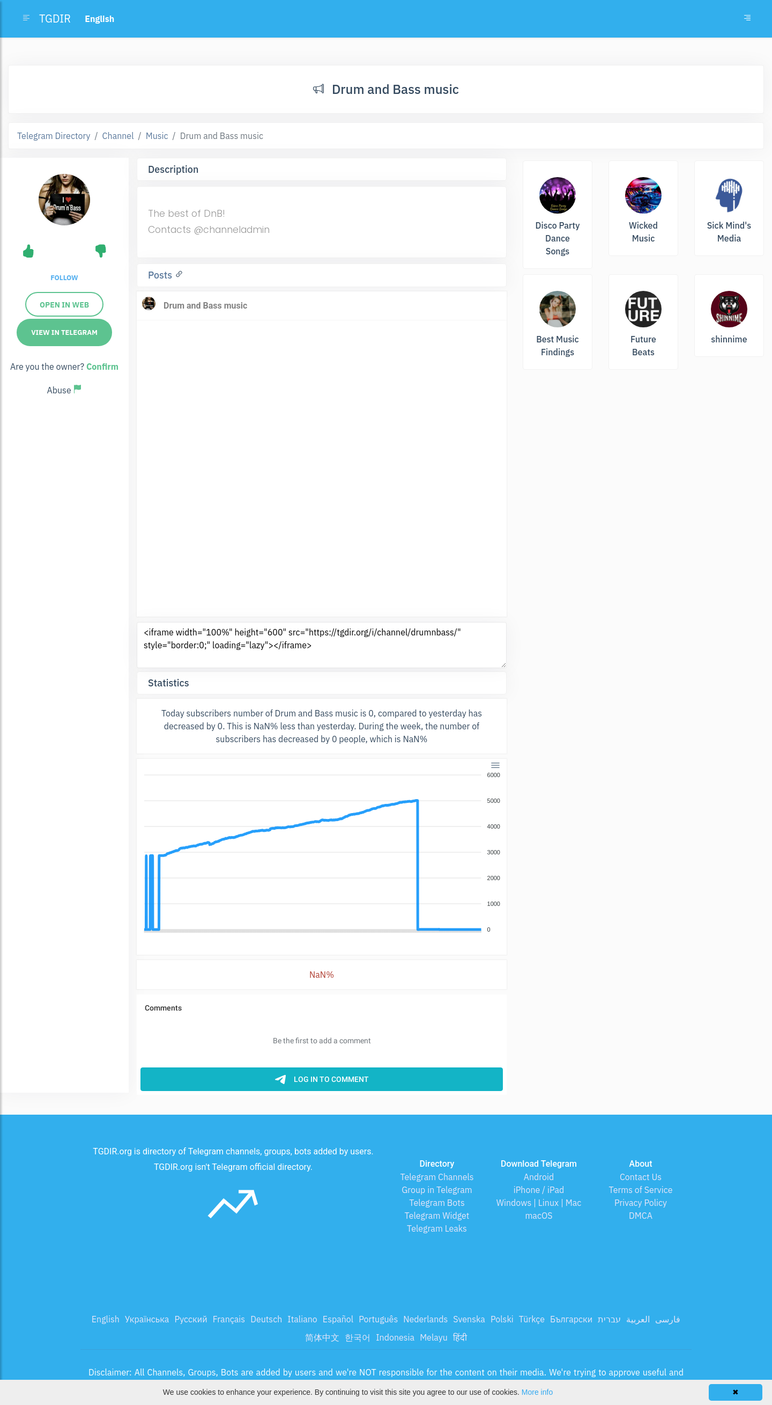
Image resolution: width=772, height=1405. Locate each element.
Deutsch (266, 1319)
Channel (118, 135)
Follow (64, 277)
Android (539, 1177)
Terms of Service (641, 1189)
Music (157, 135)
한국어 (357, 1337)
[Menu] (495, 765)
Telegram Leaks (437, 1228)
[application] (322, 853)
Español (338, 1319)
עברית (609, 1319)
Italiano (302, 1319)
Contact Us (641, 1177)
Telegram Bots (436, 1202)
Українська (147, 1319)
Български (571, 1319)
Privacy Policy (640, 1202)
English (106, 1319)
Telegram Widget (437, 1215)
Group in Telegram (437, 1189)
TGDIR (55, 18)
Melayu (434, 1337)
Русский (190, 1319)
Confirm (102, 366)
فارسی (667, 1319)
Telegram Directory (53, 135)
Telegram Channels (436, 1177)
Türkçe (532, 1319)
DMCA (640, 1215)
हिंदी (460, 1337)
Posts (161, 275)
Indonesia (395, 1337)
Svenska (469, 1319)
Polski (502, 1319)
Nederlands (425, 1319)
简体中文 (322, 1337)
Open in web (64, 305)
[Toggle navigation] (747, 19)
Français (229, 1319)
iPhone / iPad (539, 1189)
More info (537, 1392)
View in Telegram (64, 332)
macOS (538, 1215)
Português (378, 1319)
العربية (638, 1319)
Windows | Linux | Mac (539, 1202)
